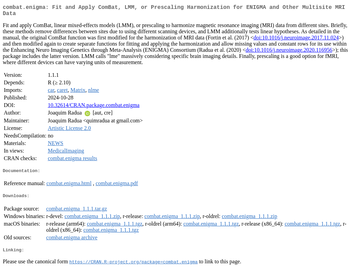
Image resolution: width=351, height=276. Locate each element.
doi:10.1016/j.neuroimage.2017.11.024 (296, 40)
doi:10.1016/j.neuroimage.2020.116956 (288, 53)
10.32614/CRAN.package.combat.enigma (94, 108)
